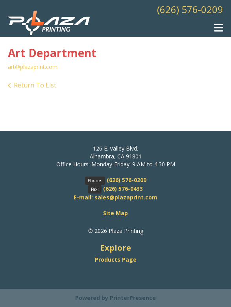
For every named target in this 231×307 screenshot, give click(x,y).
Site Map (115, 213)
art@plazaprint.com (32, 67)
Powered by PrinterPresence (115, 297)
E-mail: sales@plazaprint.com (115, 197)
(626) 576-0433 (123, 188)
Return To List (35, 85)
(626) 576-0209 (190, 9)
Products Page (116, 259)
